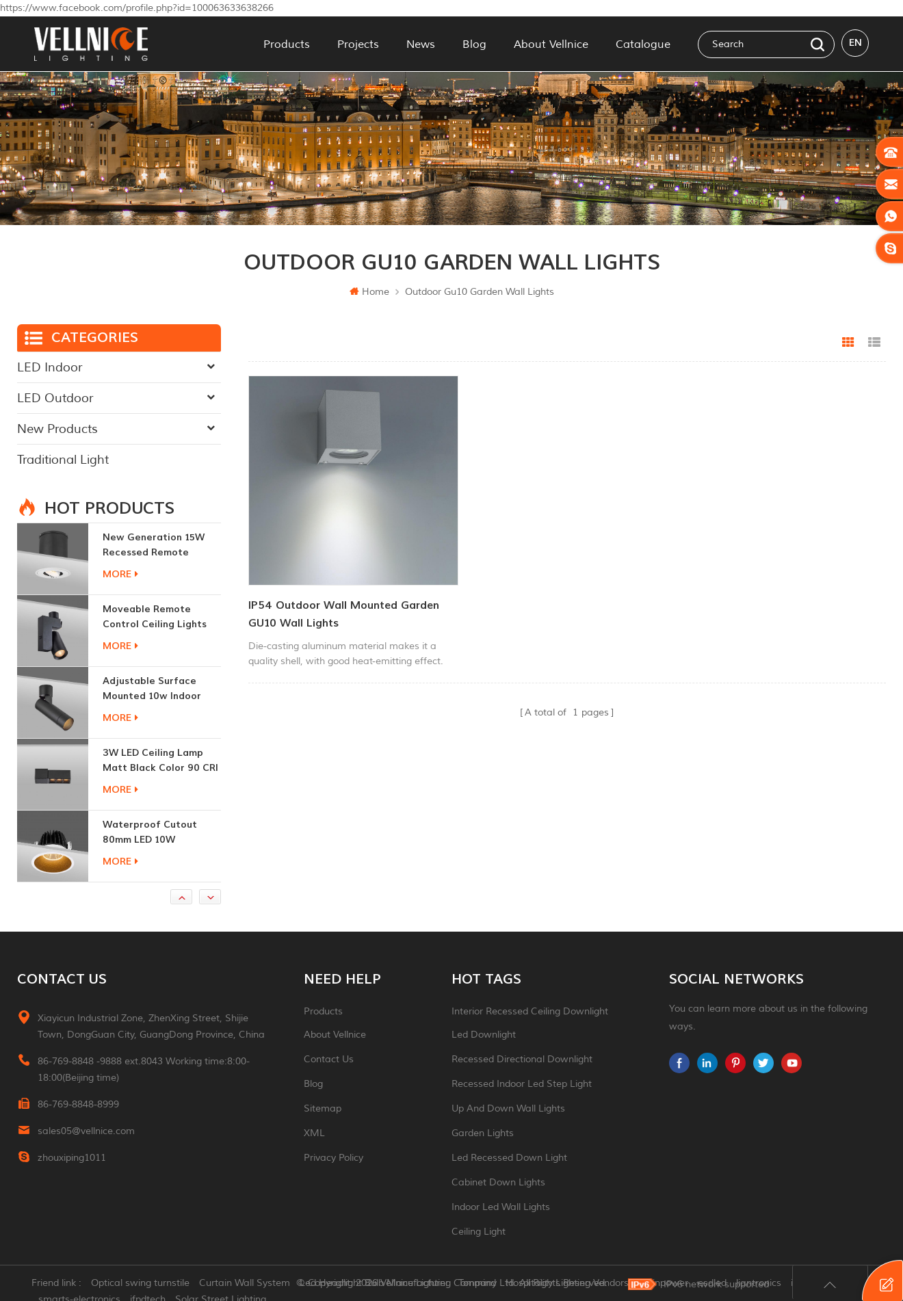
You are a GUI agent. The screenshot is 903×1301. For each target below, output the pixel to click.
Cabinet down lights (498, 1182)
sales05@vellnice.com (86, 1131)
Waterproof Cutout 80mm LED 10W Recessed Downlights (154, 832)
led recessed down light (509, 1158)
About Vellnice (551, 44)
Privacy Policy (333, 1158)
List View (874, 342)
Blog (474, 44)
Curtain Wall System (247, 1283)
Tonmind (480, 1283)
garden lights (483, 1133)
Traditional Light (63, 459)
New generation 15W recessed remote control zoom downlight (161, 545)
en (855, 43)
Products (286, 44)
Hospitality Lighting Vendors (569, 1283)
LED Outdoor (55, 398)
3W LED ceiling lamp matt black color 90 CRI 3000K (160, 761)
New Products (57, 428)
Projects (358, 44)
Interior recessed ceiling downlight (530, 1011)
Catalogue (643, 44)
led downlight (484, 1034)
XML (314, 1133)
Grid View (848, 342)
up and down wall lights (508, 1108)
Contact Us (329, 1059)
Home (369, 292)
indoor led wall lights (501, 1207)
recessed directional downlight (522, 1059)
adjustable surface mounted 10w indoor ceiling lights (152, 689)
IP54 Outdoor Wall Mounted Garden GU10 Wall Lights (343, 602)
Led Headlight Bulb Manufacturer (377, 1283)
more (120, 574)
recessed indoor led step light (522, 1084)
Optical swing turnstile (143, 1283)
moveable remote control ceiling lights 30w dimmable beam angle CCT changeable (158, 617)
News (420, 44)
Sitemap (322, 1108)
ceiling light (479, 1231)
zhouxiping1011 (72, 1158)
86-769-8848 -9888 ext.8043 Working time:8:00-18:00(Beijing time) (144, 1069)
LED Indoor (49, 367)
